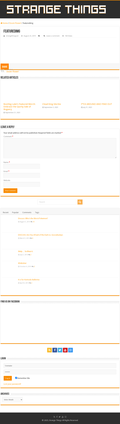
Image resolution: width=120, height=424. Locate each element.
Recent (5, 212)
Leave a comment (53, 36)
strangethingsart (12, 36)
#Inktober (22, 263)
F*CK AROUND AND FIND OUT (96, 104)
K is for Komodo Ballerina (28, 280)
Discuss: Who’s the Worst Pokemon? (33, 218)
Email (6, 171)
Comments (26, 212)
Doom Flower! (15, 23)
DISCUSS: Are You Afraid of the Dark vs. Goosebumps (40, 235)
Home (4, 23)
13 (33, 222)
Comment (8, 136)
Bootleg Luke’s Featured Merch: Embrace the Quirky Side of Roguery (19, 107)
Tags (37, 212)
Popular (15, 212)
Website (7, 180)
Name (7, 162)
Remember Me (22, 378)
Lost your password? (12, 384)
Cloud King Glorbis (51, 104)
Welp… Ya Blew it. (25, 251)
